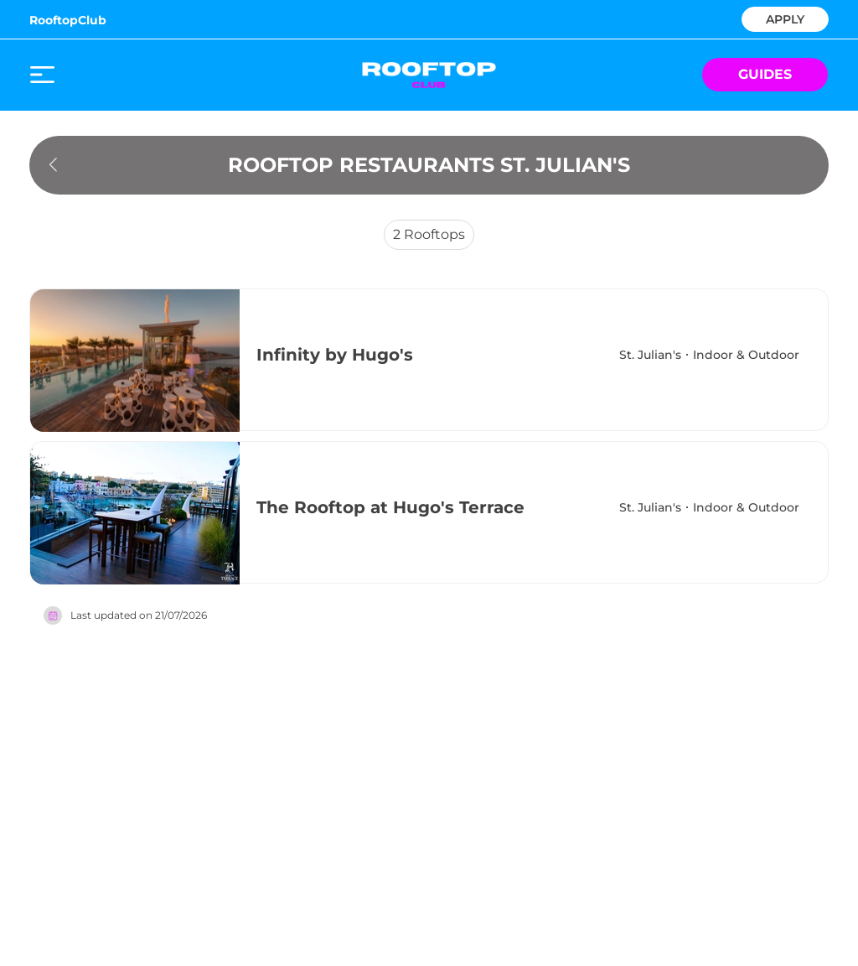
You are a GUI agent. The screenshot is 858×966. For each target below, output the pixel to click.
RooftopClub (67, 20)
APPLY (785, 18)
